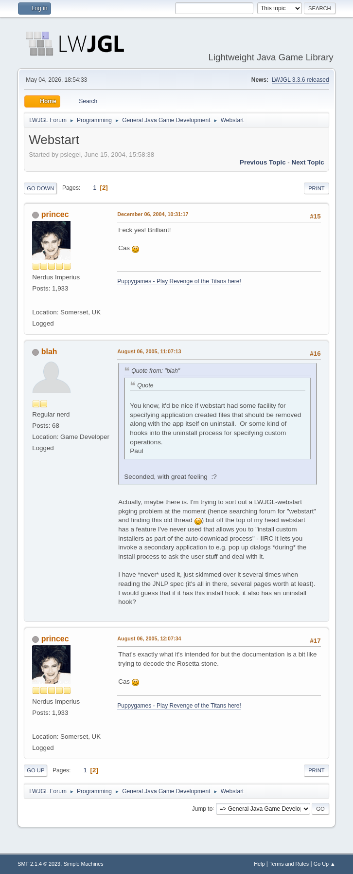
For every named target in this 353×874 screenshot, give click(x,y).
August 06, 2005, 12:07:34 (149, 638)
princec (55, 214)
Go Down (40, 188)
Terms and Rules (289, 864)
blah (49, 351)
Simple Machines (84, 864)
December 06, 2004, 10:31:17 (152, 214)
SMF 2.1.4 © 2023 (39, 864)
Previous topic (263, 162)
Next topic (308, 162)
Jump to (202, 808)
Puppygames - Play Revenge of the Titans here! (179, 281)
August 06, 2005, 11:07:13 (149, 351)
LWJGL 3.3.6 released (300, 79)
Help (259, 864)
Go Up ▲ (324, 864)
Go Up (35, 770)
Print (316, 188)
